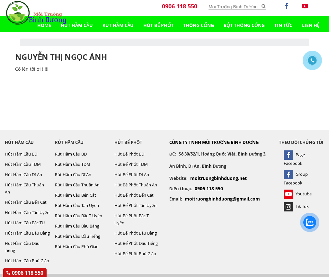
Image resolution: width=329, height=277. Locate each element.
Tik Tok (296, 206)
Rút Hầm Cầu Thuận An (77, 185)
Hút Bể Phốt (158, 25)
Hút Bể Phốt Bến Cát (134, 195)
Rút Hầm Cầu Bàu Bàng (77, 226)
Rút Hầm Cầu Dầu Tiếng (77, 236)
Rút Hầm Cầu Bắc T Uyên (78, 216)
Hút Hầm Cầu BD (21, 154)
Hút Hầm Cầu (77, 25)
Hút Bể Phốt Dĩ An (131, 174)
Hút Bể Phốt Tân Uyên (135, 205)
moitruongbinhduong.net (218, 178)
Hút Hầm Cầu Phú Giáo (27, 261)
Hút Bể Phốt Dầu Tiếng (136, 243)
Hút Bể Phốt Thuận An (135, 185)
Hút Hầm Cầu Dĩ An (23, 174)
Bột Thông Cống (244, 25)
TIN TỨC (283, 25)
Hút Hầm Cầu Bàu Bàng (27, 233)
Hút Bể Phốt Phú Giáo (135, 253)
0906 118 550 (179, 6)
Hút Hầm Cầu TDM (23, 164)
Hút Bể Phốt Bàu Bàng (135, 233)
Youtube (298, 194)
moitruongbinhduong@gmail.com (222, 199)
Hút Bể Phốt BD (129, 154)
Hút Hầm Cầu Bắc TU (25, 223)
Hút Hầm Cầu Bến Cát (26, 202)
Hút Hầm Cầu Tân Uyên (27, 212)
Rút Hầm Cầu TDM (72, 164)
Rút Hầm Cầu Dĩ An (73, 174)
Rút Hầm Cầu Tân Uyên (77, 205)
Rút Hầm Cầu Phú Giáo (77, 246)
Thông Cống (198, 25)
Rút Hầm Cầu (118, 25)
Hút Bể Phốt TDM (131, 164)
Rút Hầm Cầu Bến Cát (75, 195)
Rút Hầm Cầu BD (71, 154)
